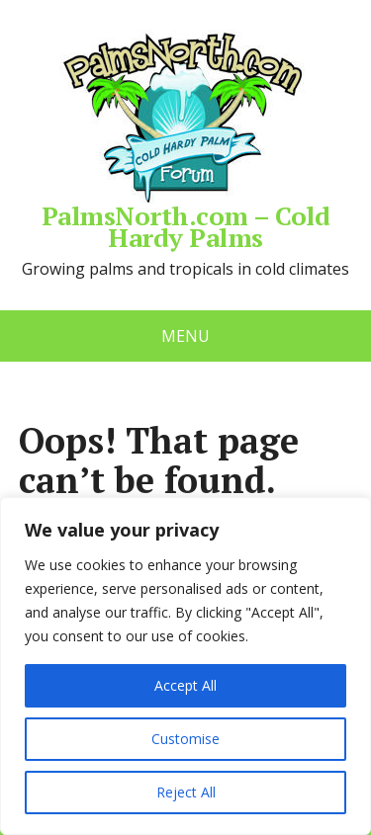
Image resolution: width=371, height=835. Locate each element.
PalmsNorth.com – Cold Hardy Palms (185, 139)
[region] (185, 666)
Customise (185, 738)
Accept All (185, 685)
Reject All (186, 792)
